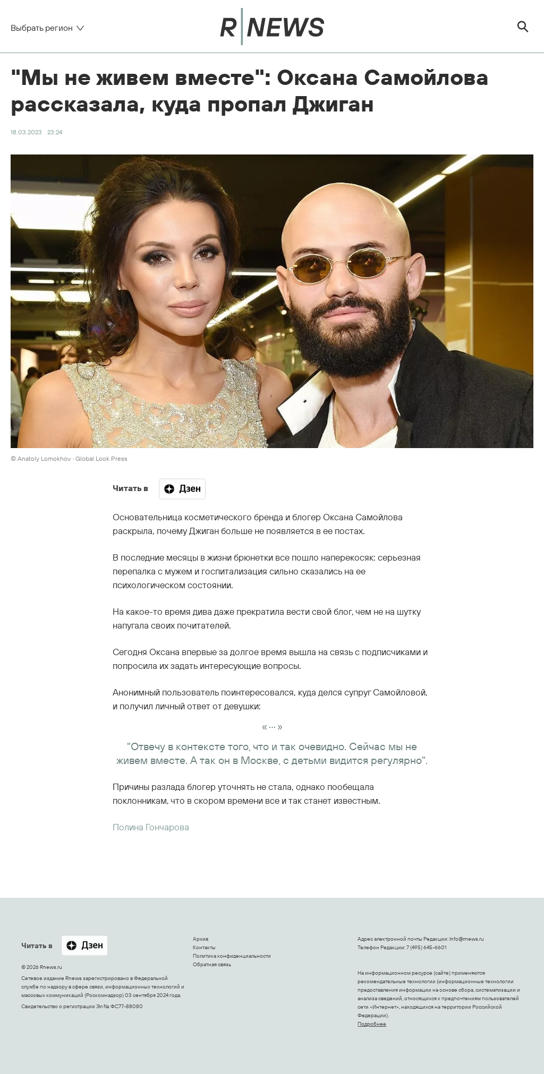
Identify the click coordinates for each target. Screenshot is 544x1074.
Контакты (204, 947)
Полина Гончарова (151, 826)
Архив (200, 938)
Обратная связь (212, 964)
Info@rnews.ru (466, 938)
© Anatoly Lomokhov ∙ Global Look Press (69, 458)
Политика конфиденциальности (232, 955)
